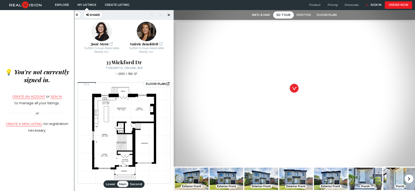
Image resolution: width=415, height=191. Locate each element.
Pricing (332, 5)
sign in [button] (56, 96)
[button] (409, 179)
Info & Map (261, 15)
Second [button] (136, 184)
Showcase (351, 5)
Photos (304, 15)
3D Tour (283, 15)
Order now (398, 5)
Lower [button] (110, 184)
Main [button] (123, 184)
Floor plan (157, 84)
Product (314, 5)
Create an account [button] (28, 96)
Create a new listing (24, 123)
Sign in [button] (373, 5)
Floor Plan (327, 15)
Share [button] (93, 15)
